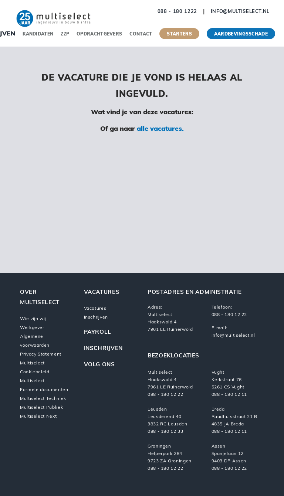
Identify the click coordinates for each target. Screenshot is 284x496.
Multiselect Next (38, 416)
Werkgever (32, 328)
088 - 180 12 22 (229, 315)
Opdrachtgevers (99, 34)
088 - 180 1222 (177, 11)
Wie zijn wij (33, 319)
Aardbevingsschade (241, 34)
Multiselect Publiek (41, 407)
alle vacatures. (160, 129)
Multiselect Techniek (43, 399)
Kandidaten (38, 34)
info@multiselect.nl (240, 11)
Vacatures (95, 308)
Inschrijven (96, 317)
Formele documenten (44, 390)
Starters (179, 34)
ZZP (65, 34)
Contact (140, 34)
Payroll (97, 332)
